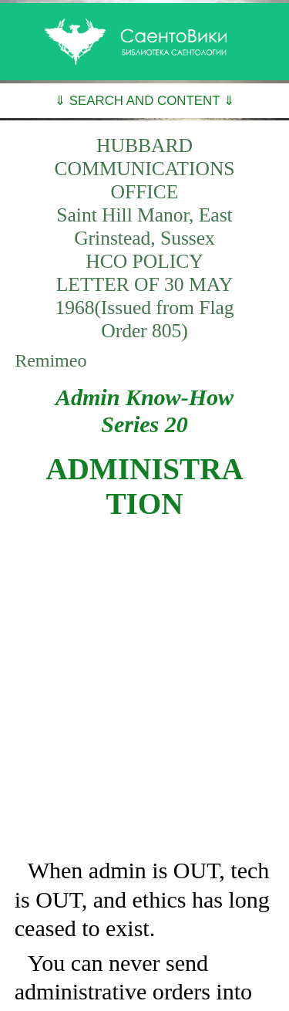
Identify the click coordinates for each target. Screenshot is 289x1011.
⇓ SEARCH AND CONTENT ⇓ (144, 100)
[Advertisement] (144, 688)
